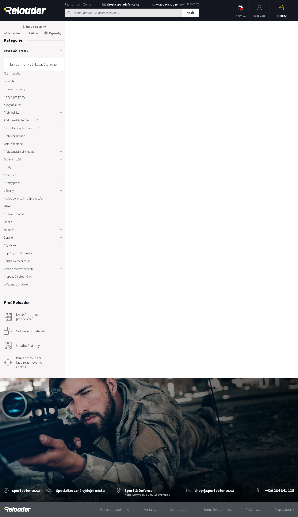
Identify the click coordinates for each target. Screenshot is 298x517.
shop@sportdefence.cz (120, 4)
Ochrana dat (179, 509)
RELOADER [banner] (25, 10)
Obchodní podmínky (115, 509)
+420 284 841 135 (165, 4)
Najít (190, 12)
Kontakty (149, 509)
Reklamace (253, 509)
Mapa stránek (284, 509)
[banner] (17, 509)
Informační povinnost (216, 509)
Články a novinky (34, 27)
